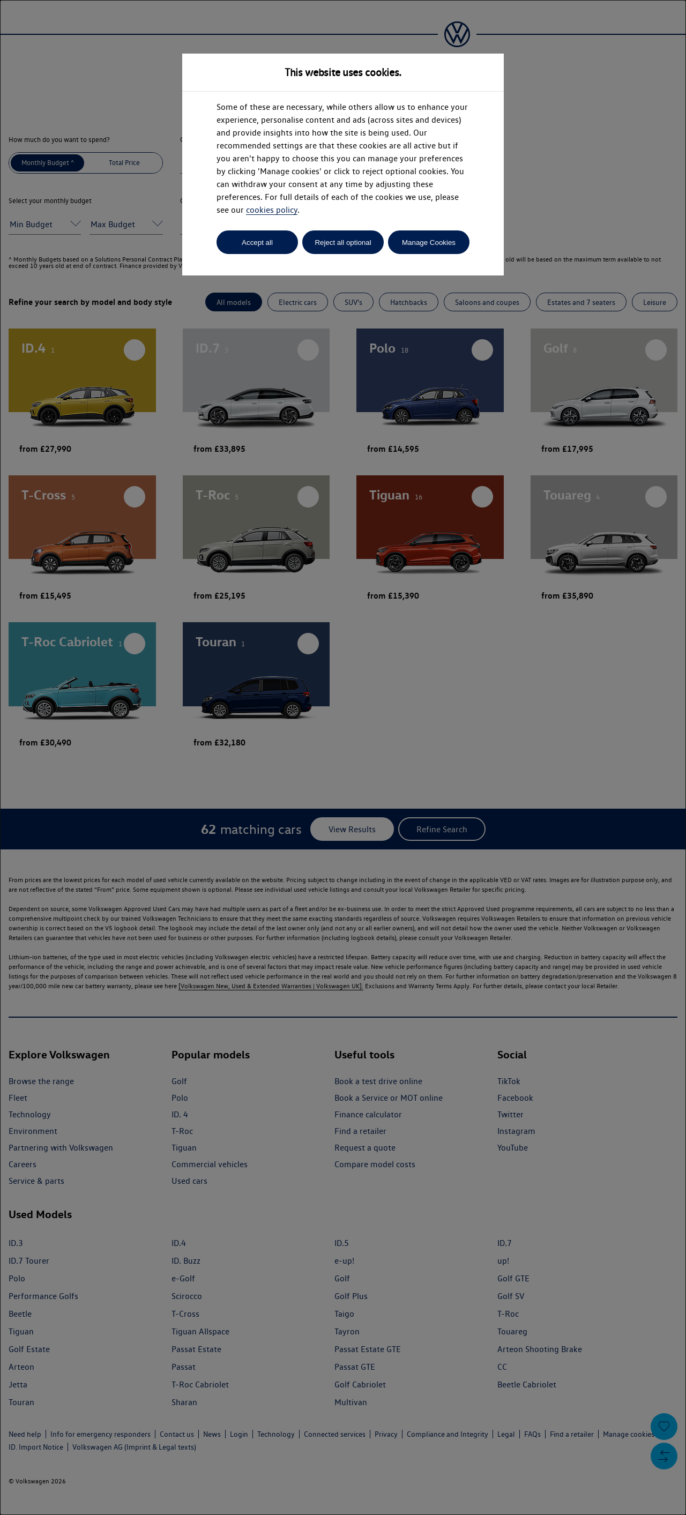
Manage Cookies (429, 242)
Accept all (257, 242)
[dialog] (343, 757)
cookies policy (271, 210)
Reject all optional (343, 242)
